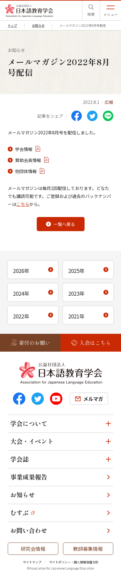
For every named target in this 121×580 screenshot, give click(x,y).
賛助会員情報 (28, 160)
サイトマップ (32, 562)
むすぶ (19, 512)
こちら (22, 204)
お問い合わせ (28, 530)
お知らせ (22, 494)
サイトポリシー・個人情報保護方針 (73, 562)
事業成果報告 (28, 476)
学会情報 (23, 149)
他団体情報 (26, 171)
